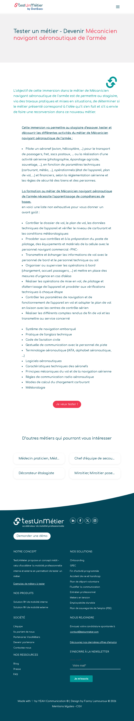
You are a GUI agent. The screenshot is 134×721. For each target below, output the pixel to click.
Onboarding (77, 560)
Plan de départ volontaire (84, 582)
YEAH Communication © (53, 701)
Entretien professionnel (83, 592)
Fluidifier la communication (85, 587)
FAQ (15, 674)
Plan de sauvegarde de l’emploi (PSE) (90, 608)
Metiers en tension (80, 597)
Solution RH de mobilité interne (30, 602)
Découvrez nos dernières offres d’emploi (93, 642)
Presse (17, 669)
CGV (79, 706)
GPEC (73, 565)
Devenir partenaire (23, 642)
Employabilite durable (82, 603)
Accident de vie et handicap (85, 576)
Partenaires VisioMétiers (26, 637)
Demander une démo (32, 536)
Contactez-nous (22, 648)
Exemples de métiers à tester (29, 584)
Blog (16, 663)
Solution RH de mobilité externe (30, 607)
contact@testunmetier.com (84, 632)
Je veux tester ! (67, 404)
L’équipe (18, 626)
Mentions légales (63, 706)
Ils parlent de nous (24, 632)
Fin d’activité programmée (84, 571)
